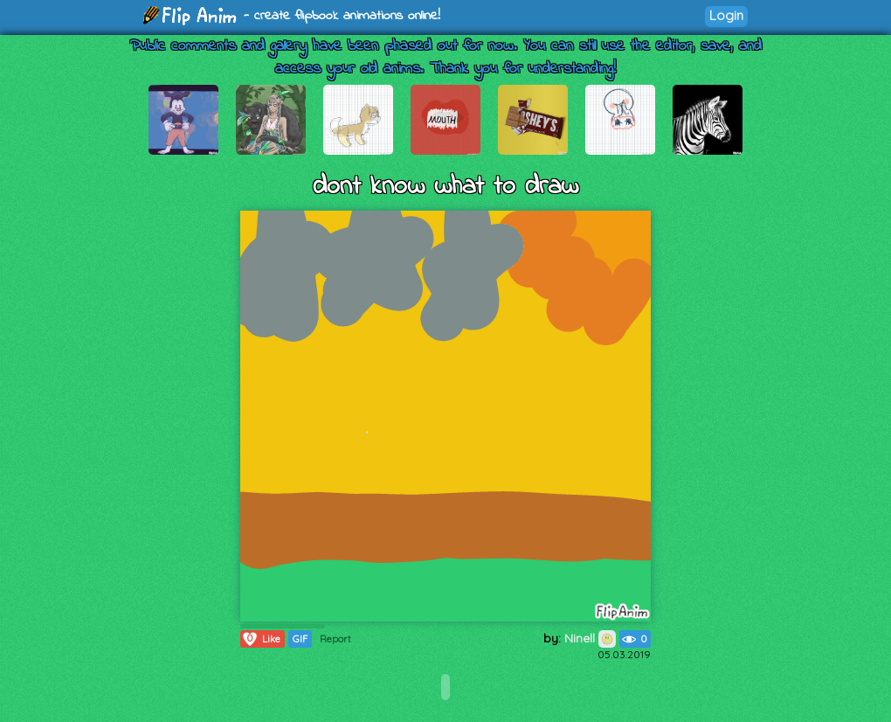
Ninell (590, 638)
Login (726, 15)
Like (260, 639)
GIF (300, 639)
